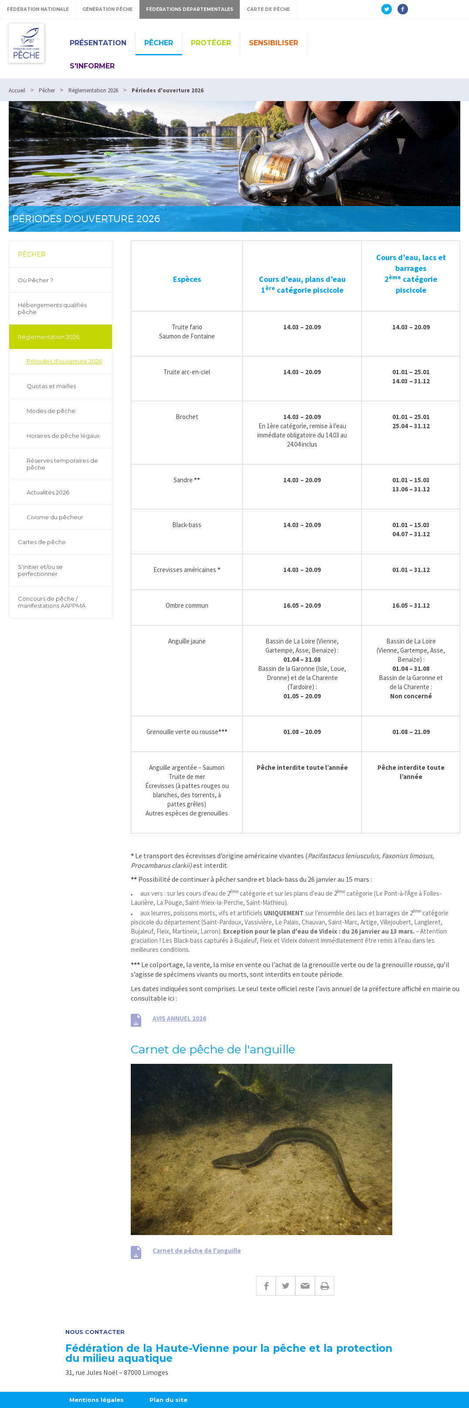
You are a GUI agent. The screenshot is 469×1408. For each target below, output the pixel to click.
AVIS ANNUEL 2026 (179, 1018)
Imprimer (324, 1286)
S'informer (92, 66)
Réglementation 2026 (48, 336)
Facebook (265, 1286)
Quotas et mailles (51, 385)
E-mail (305, 1286)
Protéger (211, 43)
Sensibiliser (273, 43)
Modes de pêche (51, 410)
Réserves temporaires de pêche (62, 464)
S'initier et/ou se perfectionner (40, 570)
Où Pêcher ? (35, 280)
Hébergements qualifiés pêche (52, 308)
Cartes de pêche (42, 541)
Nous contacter (95, 1332)
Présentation (98, 43)
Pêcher (158, 43)
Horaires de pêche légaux (63, 435)
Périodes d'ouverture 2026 (64, 361)
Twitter (285, 1286)
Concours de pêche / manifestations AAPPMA (51, 602)
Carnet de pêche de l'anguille (197, 1250)
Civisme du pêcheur (55, 517)
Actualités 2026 (48, 492)
